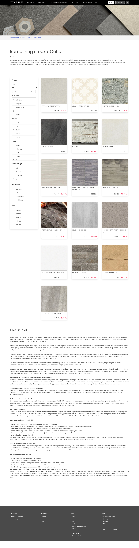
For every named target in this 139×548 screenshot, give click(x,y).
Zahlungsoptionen (16, 519)
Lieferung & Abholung (17, 516)
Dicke (14, 206)
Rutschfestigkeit (18, 164)
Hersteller (15, 96)
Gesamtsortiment (14, 37)
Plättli (23, 37)
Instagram (106, 519)
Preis (13, 84)
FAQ (73, 521)
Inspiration (75, 524)
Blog (73, 516)
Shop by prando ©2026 (109, 530)
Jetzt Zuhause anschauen (59, 2)
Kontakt (75, 2)
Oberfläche (16, 185)
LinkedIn (105, 521)
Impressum (45, 519)
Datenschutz (45, 524)
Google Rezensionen (108, 516)
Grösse (14, 118)
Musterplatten (87, 2)
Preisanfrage (75, 533)
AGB (43, 521)
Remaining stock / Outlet (34, 37)
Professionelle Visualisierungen (80, 536)
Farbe (14, 141)
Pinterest (105, 524)
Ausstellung (42, 2)
